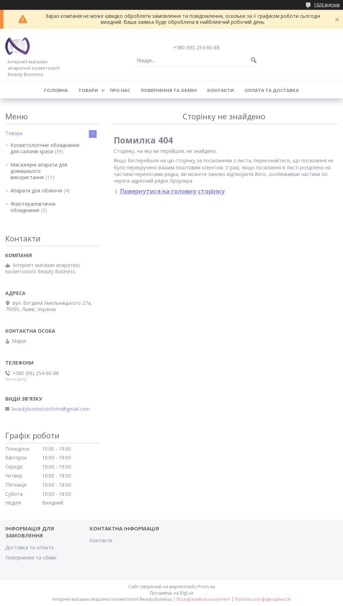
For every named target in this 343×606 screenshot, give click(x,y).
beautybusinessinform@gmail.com (51, 409)
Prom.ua (206, 587)
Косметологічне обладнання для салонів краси (44, 148)
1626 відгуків (327, 5)
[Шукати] (254, 60)
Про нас (120, 90)
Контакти (220, 90)
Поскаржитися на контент (203, 599)
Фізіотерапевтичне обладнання (33, 206)
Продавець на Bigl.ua (171, 593)
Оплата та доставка (271, 90)
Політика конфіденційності (262, 599)
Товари (88, 90)
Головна (56, 90)
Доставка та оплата (29, 547)
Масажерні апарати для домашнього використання (38, 171)
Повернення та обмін (169, 90)
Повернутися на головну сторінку (172, 191)
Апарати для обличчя (36, 190)
